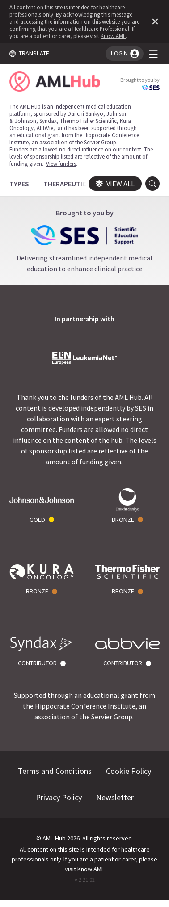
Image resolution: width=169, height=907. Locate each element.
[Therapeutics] (66, 183)
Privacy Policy (59, 797)
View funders (61, 163)
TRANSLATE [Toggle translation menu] (29, 53)
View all (115, 183)
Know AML (113, 35)
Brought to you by (140, 83)
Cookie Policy (128, 771)
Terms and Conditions (55, 771)
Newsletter (115, 797)
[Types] (19, 183)
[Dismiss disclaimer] (153, 21)
